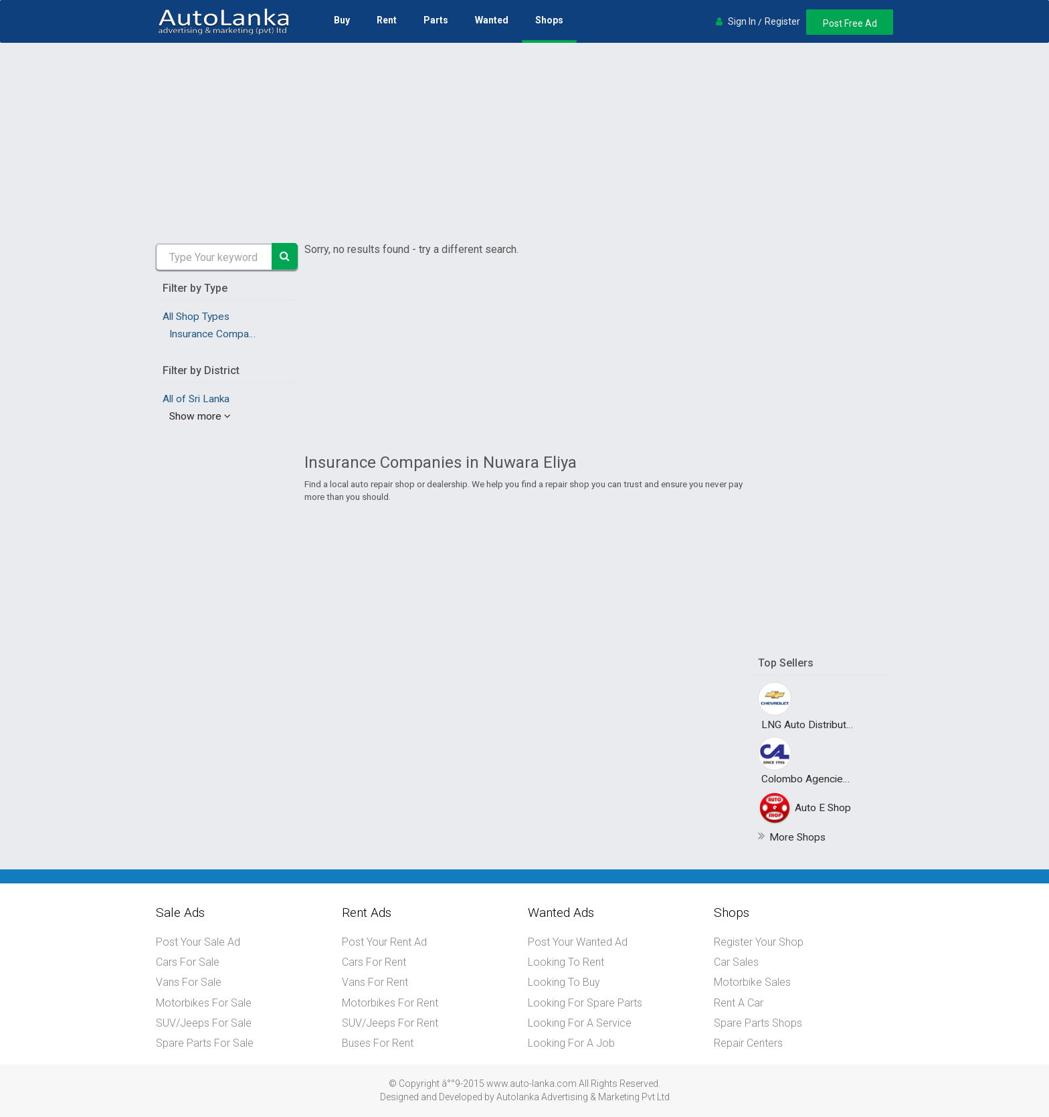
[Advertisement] (524, 143)
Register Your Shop (758, 942)
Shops (549, 20)
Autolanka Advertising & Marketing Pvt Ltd (583, 1095)
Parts (435, 20)
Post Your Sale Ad (198, 942)
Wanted (491, 20)
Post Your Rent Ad (384, 942)
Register (780, 21)
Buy (341, 20)
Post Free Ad (849, 23)
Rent (386, 20)
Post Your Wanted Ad (578, 942)
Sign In (740, 21)
